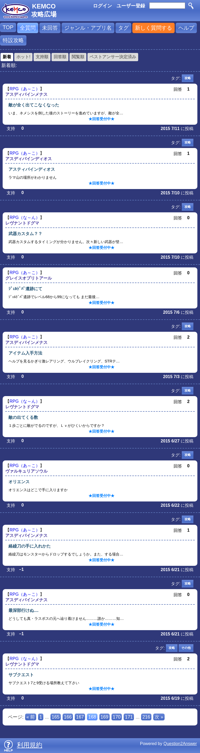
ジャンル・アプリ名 (88, 28)
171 (129, 717)
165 (55, 717)
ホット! (23, 57)
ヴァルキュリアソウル (26, 471)
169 (104, 717)
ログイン (102, 5)
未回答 (50, 28)
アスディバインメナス (26, 94)
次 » (159, 717)
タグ (123, 28)
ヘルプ (186, 28)
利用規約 (29, 744)
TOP (8, 27)
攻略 (187, 78)
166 (68, 717)
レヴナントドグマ (22, 223)
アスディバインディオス (28, 158)
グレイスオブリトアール (28, 278)
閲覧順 (78, 57)
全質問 (28, 28)
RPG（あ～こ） (25, 89)
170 (116, 717)
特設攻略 (13, 40)
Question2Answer (180, 743)
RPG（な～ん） (25, 217)
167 (80, 717)
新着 (7, 57)
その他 (186, 648)
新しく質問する (153, 28)
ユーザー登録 (131, 5)
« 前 (30, 717)
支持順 (42, 57)
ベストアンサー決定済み (113, 57)
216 (146, 717)
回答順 (60, 57)
